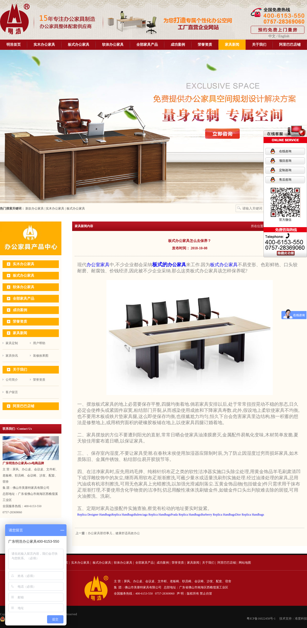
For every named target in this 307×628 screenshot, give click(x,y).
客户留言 (12, 392)
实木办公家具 (44, 44)
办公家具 (177, 264)
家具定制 (12, 343)
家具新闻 (232, 44)
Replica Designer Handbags (94, 514)
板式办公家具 (78, 44)
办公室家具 (97, 264)
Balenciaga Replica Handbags (152, 514)
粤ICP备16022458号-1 (261, 618)
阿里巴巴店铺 (290, 44)
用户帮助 (39, 343)
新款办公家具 (34, 208)
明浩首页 (13, 44)
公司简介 (12, 379)
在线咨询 (285, 151)
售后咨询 (285, 179)
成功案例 (178, 44)
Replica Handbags (123, 514)
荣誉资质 (205, 44)
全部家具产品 (147, 44)
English (283, 36)
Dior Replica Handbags (249, 514)
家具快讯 (12, 355)
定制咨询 (285, 170)
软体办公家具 (113, 44)
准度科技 (301, 618)
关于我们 (259, 44)
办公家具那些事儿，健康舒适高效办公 (114, 533)
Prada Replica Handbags (186, 514)
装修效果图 (40, 355)
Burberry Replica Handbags (218, 514)
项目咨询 (285, 160)
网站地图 (245, 562)
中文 (272, 36)
